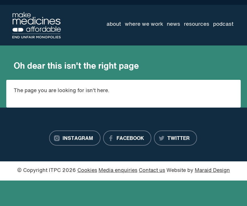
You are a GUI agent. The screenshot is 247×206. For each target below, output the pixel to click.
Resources (196, 24)
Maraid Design (212, 170)
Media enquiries (118, 170)
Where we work (144, 24)
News (173, 24)
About (114, 24)
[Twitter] (175, 138)
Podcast (223, 24)
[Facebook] (127, 138)
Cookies (87, 170)
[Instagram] (75, 138)
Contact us (152, 170)
